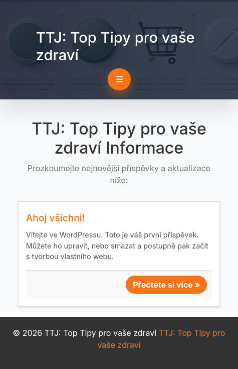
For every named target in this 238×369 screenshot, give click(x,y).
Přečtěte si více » (166, 285)
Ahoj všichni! (55, 218)
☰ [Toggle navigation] (119, 79)
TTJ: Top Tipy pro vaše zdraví (115, 46)
